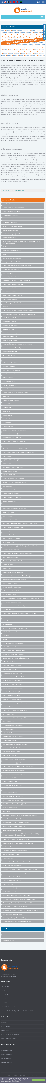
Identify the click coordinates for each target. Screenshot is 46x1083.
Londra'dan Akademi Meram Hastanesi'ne (13, 876)
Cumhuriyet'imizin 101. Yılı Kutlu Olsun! (13, 445)
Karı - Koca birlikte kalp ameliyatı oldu (12, 914)
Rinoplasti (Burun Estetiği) (9, 288)
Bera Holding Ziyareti (8, 512)
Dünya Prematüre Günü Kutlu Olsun (12, 437)
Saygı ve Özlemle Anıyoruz (9, 594)
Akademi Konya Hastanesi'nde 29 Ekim (13, 284)
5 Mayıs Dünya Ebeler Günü (10, 362)
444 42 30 (42, 2)
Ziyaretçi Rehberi (5, 986)
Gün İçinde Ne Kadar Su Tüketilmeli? (12, 785)
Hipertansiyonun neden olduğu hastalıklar (13, 643)
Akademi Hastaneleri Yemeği (10, 888)
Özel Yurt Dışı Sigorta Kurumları (9, 1034)
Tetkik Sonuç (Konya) (8, 940)
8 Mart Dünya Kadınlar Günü (10, 385)
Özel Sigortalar (4, 1026)
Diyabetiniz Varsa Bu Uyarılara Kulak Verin (14, 759)
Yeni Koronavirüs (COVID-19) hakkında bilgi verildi (16, 822)
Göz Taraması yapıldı (8, 858)
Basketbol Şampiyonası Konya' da (11, 647)
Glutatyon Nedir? (7, 407)
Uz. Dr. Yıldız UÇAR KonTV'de (11, 891)
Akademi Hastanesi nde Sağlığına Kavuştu (13, 763)
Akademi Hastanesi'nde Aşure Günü (12, 497)
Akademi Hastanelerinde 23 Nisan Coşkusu (13, 527)
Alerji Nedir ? (6, 419)
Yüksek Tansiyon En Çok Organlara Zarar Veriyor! (15, 703)
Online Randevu (7, 933)
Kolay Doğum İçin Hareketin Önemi (12, 602)
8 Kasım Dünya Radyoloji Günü (11, 276)
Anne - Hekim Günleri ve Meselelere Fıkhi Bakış (15, 744)
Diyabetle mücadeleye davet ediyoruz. (12, 865)
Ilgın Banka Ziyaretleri (8, 329)
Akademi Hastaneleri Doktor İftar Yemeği (13, 207)
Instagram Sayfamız (6, 1054)
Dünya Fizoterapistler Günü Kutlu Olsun (13, 303)
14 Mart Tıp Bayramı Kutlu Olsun (11, 211)
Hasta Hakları (4, 994)
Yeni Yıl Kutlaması (7, 415)
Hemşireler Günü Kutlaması (10, 359)
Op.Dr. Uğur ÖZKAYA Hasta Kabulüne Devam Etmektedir (17, 344)
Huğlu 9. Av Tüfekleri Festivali (10, 475)
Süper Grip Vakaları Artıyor (10, 807)
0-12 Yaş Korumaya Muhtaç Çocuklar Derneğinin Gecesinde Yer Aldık (20, 546)
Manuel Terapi (6, 811)
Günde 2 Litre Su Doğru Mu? (10, 740)
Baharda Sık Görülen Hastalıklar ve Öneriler (14, 677)
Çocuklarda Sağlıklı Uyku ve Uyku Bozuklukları (15, 628)
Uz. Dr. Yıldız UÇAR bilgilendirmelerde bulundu (15, 906)
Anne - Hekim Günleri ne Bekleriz (11, 751)
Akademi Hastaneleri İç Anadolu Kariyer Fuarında (15, 392)
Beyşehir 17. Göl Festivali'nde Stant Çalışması (14, 482)
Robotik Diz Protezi (8, 564)
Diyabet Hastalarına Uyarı (9, 789)
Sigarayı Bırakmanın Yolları (10, 792)
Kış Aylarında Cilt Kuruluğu (10, 222)
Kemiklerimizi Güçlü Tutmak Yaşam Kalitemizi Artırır (16, 280)
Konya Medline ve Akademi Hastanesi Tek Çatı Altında (17, 895)
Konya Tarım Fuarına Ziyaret (10, 374)
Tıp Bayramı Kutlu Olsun (9, 542)
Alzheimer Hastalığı (8, 426)
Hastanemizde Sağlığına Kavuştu (11, 549)
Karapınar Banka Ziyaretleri (10, 471)
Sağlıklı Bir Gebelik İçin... (9, 733)
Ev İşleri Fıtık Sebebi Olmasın (10, 662)
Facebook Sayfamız (5, 1050)
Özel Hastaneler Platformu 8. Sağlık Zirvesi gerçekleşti (16, 873)
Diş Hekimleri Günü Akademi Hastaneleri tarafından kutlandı (18, 862)
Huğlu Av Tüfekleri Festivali (10, 632)
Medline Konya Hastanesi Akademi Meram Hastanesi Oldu (17, 903)
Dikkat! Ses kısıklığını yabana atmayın (12, 680)
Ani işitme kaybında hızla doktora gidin (13, 725)
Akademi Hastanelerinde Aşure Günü (12, 333)
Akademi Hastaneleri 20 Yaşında (11, 781)
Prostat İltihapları (7, 568)
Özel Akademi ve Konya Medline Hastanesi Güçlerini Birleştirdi (19, 899)
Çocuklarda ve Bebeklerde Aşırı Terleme (13, 748)
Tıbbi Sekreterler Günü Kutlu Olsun (12, 591)
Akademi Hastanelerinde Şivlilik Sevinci (13, 572)
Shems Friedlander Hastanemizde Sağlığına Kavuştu (16, 804)
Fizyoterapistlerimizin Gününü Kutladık (13, 467)
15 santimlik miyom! (8, 884)
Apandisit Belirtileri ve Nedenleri (11, 400)
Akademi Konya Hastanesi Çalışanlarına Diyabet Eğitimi (17, 265)
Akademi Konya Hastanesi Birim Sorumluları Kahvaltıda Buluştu (19, 613)
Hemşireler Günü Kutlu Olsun (10, 669)
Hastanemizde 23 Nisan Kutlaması (11, 370)
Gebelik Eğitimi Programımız (10, 299)
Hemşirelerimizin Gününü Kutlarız (11, 519)
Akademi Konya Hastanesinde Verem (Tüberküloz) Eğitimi (17, 576)
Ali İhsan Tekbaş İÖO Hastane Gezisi (12, 587)
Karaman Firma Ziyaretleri (9, 490)
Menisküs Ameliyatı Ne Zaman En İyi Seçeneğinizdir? (16, 658)
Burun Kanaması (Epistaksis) (10, 219)
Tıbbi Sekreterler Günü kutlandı (11, 854)
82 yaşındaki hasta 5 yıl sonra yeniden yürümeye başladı (17, 921)
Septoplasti (5, 306)
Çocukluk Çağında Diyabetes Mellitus (12, 226)
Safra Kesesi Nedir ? (8, 516)
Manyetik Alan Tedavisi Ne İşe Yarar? (12, 561)
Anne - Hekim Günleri (8, 729)
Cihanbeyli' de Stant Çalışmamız (11, 325)
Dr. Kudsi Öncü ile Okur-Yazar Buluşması (13, 318)
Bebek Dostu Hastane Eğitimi (10, 204)
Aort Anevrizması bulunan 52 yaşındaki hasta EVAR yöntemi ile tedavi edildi (22, 910)
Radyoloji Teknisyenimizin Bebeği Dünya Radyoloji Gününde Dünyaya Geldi (22, 598)
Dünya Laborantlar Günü (9, 366)
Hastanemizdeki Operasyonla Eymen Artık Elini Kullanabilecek (19, 314)
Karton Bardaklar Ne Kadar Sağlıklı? (12, 691)
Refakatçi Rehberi (5, 990)
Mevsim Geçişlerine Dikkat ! (10, 531)
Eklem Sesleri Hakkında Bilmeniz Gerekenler (14, 579)
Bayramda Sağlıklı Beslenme (10, 351)
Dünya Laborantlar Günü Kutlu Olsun (12, 673)
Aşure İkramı (6, 635)
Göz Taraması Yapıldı (8, 847)
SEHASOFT (41, 1076)
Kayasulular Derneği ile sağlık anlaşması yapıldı (15, 850)
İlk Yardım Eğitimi (7, 624)
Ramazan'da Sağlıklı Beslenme (10, 230)
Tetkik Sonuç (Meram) (8, 936)
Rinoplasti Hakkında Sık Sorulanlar (11, 250)
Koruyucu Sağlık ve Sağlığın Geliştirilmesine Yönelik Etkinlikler (17, 1011)
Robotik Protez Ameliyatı (9, 389)
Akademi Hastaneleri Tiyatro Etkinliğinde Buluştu (15, 718)
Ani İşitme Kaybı (7, 422)
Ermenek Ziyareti (7, 463)
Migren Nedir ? (6, 396)
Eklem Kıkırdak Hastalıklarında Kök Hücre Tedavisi (16, 448)
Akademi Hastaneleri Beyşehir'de (11, 505)
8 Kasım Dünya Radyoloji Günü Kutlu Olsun (14, 441)
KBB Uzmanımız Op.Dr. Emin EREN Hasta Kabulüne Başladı (18, 310)
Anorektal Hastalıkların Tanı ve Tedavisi (13, 736)
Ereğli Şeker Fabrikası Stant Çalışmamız (13, 460)
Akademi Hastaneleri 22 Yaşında (11, 493)
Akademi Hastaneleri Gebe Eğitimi (11, 433)
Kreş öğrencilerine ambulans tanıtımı (12, 880)
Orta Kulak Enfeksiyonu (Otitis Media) (12, 234)
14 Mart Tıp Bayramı (8, 377)
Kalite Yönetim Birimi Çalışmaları (9, 1007)
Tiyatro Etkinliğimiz (8, 273)
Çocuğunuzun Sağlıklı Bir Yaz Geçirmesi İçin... (14, 508)
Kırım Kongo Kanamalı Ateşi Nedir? (12, 665)
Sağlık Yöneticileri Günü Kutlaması (12, 258)
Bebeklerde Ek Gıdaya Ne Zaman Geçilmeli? (14, 774)
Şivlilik (4, 254)
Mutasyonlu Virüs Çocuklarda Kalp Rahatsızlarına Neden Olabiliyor (20, 815)
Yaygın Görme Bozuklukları (10, 381)
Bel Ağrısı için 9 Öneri (8, 714)
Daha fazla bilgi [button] (15, 1081)
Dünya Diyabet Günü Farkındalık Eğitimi (13, 269)
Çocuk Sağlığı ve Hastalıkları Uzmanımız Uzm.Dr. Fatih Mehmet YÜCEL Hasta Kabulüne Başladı (21, 242)
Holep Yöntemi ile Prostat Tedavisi (11, 777)
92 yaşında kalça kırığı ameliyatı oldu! (12, 830)
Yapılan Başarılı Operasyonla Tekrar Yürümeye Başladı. (17, 918)
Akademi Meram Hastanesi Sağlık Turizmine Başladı (16, 839)
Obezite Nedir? (6, 617)
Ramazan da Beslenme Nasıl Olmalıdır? (13, 688)
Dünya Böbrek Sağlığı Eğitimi (10, 215)
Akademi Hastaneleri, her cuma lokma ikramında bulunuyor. (18, 843)
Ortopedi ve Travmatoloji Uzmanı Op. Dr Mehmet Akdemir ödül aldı (20, 869)
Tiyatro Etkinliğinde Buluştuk (10, 557)
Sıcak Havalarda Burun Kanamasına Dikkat (14, 650)
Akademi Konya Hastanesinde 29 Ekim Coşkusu (15, 605)
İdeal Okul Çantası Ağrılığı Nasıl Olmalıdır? (14, 770)
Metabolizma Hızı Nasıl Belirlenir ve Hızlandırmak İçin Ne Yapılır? (20, 523)
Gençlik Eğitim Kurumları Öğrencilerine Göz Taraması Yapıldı (18, 766)
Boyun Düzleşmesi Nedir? (9, 237)
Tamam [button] (38, 1080)
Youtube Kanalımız (5, 1062)
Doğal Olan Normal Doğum (10, 340)
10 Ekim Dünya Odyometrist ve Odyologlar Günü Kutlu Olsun (18, 452)
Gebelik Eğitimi (7, 456)
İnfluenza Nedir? (7, 404)
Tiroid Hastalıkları (7, 247)
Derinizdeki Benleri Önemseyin (11, 534)
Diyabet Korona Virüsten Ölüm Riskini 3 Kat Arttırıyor (16, 819)
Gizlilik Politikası (5, 1003)
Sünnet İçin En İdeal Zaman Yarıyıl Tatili (13, 796)
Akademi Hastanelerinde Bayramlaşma (12, 348)
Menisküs (5, 639)
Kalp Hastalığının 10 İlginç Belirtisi (12, 699)
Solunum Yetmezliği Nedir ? (10, 583)
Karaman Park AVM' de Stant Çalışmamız (13, 478)
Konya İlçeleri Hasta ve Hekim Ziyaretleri (13, 654)
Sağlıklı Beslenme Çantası (9, 620)
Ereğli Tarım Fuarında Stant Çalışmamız (13, 295)
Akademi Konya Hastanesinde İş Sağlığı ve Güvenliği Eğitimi (18, 553)
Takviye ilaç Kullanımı (8, 609)
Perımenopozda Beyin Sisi (9, 291)
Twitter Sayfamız (5, 1058)
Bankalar (3, 1022)
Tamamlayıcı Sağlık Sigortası (8, 1038)
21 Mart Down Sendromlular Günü (11, 538)
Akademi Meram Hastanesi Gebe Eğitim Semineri (15, 710)
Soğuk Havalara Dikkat (8, 721)
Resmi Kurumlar (5, 1030)
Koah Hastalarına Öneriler (9, 755)
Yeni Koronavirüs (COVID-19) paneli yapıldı (14, 826)
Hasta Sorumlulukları (6, 999)
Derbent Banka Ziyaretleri (9, 321)
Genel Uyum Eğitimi (8, 706)
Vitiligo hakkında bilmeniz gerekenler (12, 684)
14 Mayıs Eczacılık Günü (9, 355)
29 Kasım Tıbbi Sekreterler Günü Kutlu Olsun (14, 430)
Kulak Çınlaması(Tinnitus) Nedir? (11, 262)
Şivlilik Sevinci (6, 411)
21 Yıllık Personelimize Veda (10, 336)
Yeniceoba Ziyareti (7, 486)
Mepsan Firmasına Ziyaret (9, 501)
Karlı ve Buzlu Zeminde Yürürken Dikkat (13, 800)
